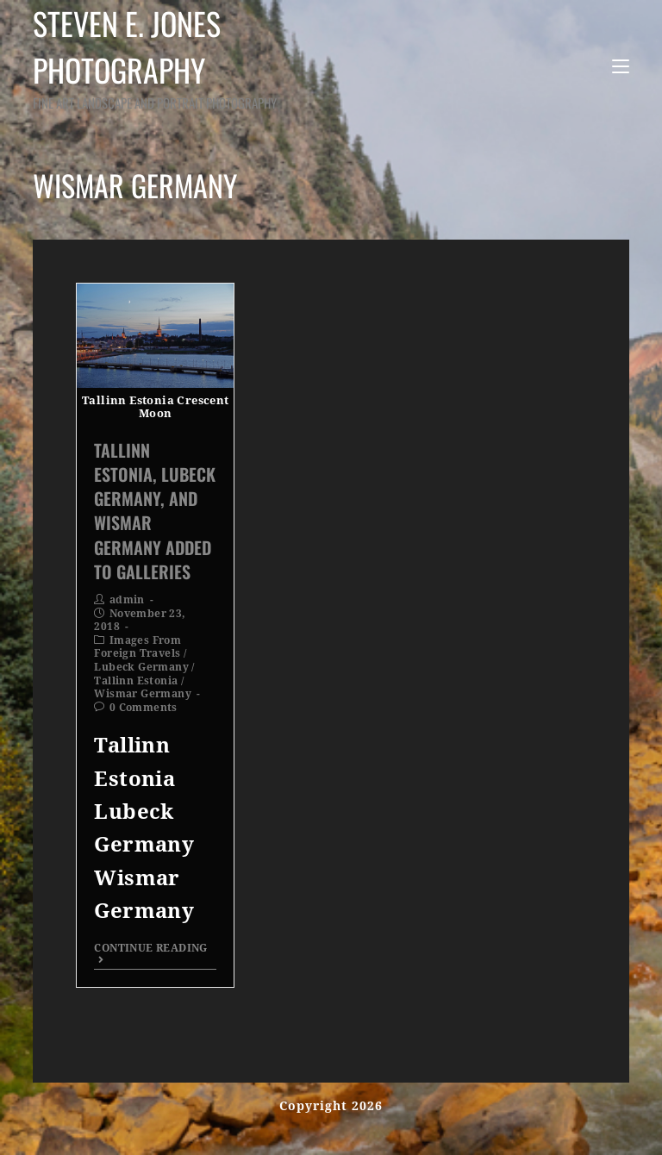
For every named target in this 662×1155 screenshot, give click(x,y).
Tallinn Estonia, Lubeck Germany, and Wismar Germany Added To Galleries (154, 510)
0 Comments (143, 708)
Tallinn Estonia (136, 681)
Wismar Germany (142, 694)
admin (127, 600)
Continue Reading (150, 953)
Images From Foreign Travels (137, 647)
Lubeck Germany (141, 667)
